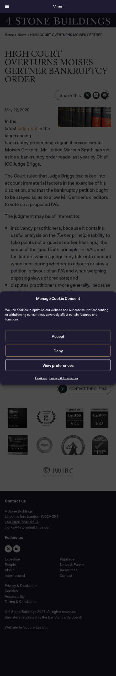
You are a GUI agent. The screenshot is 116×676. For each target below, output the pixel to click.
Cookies (41, 378)
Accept (58, 336)
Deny (58, 350)
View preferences (58, 365)
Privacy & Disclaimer (63, 378)
